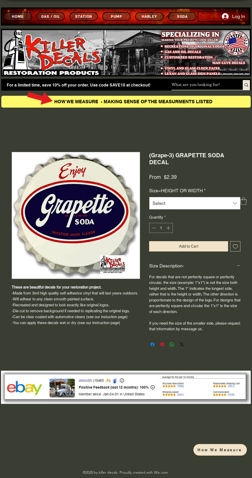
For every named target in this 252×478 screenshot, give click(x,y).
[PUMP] (116, 16)
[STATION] (83, 16)
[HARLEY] (149, 16)
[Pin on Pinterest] (162, 344)
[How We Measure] (220, 450)
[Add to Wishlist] (235, 246)
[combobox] (194, 203)
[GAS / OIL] (51, 16)
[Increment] (168, 228)
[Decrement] (153, 228)
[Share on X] (182, 344)
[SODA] (182, 16)
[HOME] (18, 16)
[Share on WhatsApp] (172, 344)
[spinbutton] (161, 228)
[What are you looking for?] (202, 85)
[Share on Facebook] (152, 344)
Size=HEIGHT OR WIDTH (177, 190)
